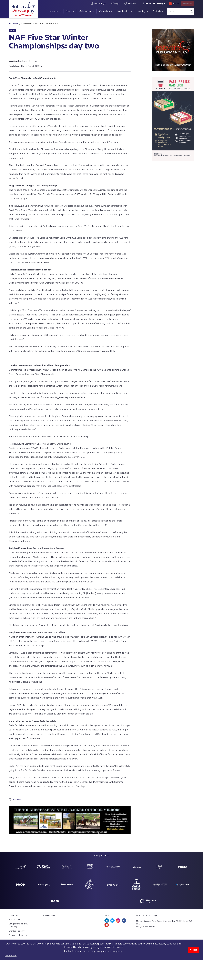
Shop (115, 3)
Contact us (13, 915)
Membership (123, 11)
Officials (157, 11)
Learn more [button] (11, 955)
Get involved (85, 11)
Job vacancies (14, 920)
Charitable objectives (18, 931)
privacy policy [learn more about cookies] (95, 951)
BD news (17, 799)
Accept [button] (193, 950)
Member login (98, 3)
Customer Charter (48, 915)
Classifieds (130, 3)
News (69, 11)
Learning (141, 11)
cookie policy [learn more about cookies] (115, 951)
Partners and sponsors (18, 935)
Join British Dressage (153, 3)
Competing (104, 11)
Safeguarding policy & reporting (18, 925)
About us (54, 11)
